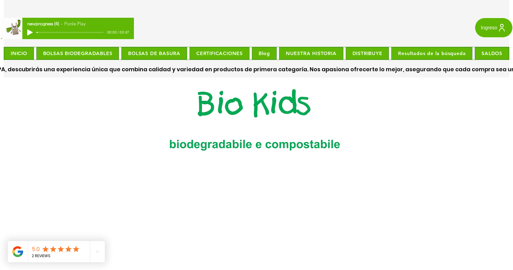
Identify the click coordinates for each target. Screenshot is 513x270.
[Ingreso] (494, 28)
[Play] (30, 32)
